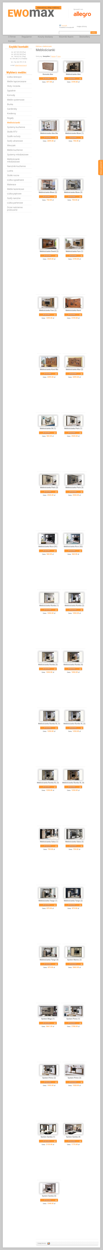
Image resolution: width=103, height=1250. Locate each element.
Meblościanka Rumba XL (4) (73, 783)
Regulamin (27, 36)
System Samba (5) (49, 1196)
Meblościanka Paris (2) (49, 488)
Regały (10, 118)
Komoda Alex (48, 74)
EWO (31, 13)
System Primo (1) (73, 1019)
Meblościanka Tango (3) (49, 960)
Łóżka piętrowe (14, 193)
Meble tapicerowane (16, 81)
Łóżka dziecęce (14, 77)
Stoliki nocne (13, 175)
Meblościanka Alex (73, 74)
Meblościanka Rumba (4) (73, 665)
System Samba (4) (73, 1137)
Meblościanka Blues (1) (74, 133)
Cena (58, 56)
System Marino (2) (74, 960)
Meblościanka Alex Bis (49, 133)
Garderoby (12, 109)
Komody (11, 95)
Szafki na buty (13, 136)
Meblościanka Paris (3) (74, 488)
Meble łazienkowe (15, 189)
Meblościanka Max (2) (74, 369)
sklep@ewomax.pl (21, 65)
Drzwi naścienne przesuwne (15, 208)
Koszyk (64, 26)
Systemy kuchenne (16, 127)
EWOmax (39, 46)
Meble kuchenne (15, 150)
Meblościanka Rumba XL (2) (74, 724)
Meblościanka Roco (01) (47, 547)
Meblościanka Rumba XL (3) (48, 783)
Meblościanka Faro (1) (74, 251)
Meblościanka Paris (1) (73, 429)
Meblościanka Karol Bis (49, 369)
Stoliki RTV (12, 131)
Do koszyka (46, 78)
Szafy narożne (14, 198)
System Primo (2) (49, 1078)
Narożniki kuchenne (16, 166)
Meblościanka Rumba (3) (48, 665)
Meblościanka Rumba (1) (49, 606)
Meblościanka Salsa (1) (49, 842)
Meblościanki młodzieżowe (13, 160)
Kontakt (12, 41)
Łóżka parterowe (15, 203)
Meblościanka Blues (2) (48, 192)
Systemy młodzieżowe (17, 154)
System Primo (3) (74, 1078)
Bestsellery (84, 36)
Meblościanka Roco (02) (73, 547)
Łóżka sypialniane (15, 180)
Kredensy (11, 113)
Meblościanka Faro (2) (48, 310)
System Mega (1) (48, 1019)
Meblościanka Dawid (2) (49, 251)
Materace (11, 184)
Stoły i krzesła (13, 86)
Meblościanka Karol (73, 310)
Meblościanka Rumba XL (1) (49, 724)
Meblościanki (13, 122)
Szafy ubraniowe (15, 141)
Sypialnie (11, 90)
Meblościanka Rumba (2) (74, 606)
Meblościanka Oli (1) (48, 429)
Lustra (10, 171)
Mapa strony (82, 26)
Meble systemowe (15, 99)
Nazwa (53, 56)
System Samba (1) (48, 1137)
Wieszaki (11, 145)
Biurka (10, 104)
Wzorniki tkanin (66, 36)
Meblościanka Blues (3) (73, 192)
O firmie (12, 36)
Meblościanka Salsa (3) (74, 842)
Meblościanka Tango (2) (73, 901)
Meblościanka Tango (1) (48, 901)
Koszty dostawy (45, 36)
